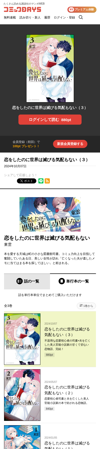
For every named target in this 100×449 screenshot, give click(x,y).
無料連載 (10, 17)
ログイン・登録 (64, 17)
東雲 (8, 244)
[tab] (27, 281)
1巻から (88, 305)
